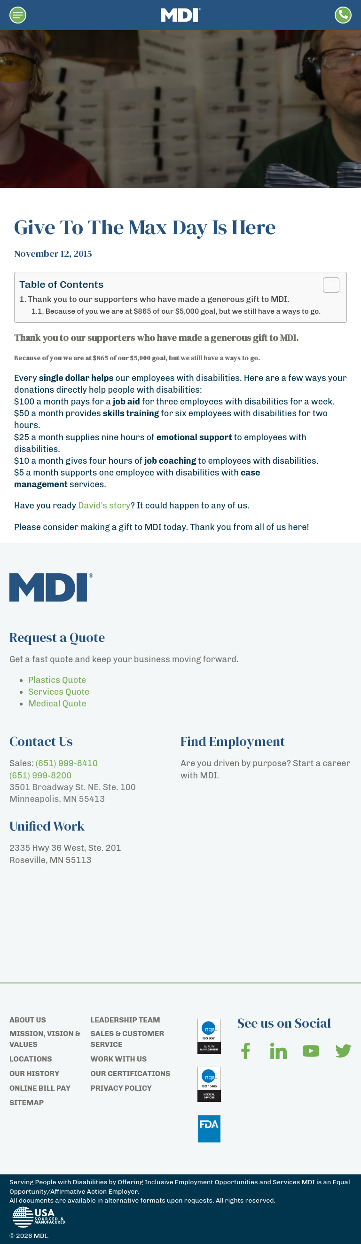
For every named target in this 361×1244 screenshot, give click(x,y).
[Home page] (181, 15)
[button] (17, 15)
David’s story (104, 505)
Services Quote (58, 692)
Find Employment (232, 741)
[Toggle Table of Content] (326, 285)
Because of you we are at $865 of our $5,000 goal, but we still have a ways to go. (183, 311)
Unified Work (47, 826)
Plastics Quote (57, 680)
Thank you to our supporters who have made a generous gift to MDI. (158, 299)
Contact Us (41, 741)
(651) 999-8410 (67, 763)
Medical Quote (57, 703)
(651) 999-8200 (40, 775)
